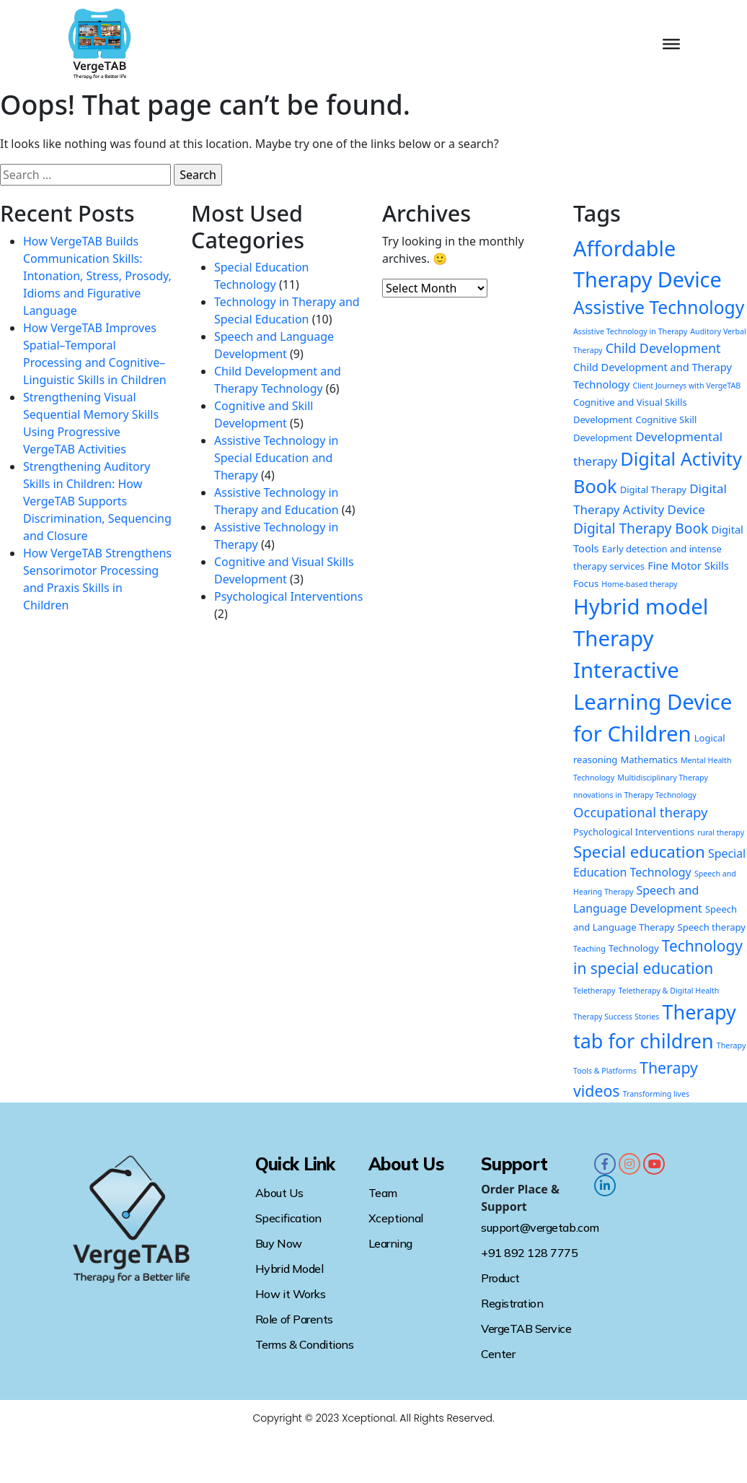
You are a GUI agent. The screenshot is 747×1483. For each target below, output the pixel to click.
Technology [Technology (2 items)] (634, 947)
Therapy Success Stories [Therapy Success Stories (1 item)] (616, 1017)
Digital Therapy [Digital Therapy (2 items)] (653, 489)
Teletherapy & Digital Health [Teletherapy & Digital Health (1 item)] (669, 991)
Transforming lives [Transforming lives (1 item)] (656, 1094)
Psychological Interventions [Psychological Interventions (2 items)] (633, 831)
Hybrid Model (289, 1268)
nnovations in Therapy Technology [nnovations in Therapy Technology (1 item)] (635, 795)
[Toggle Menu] (671, 44)
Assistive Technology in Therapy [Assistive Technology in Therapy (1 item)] (630, 331)
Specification (288, 1218)
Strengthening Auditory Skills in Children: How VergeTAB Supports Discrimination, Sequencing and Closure (97, 501)
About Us (279, 1193)
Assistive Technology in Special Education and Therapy (276, 457)
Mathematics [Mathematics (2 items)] (649, 759)
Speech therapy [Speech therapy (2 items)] (712, 927)
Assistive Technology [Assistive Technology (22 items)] (658, 307)
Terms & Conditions (304, 1344)
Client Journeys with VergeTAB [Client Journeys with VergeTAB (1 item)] (686, 385)
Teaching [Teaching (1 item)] (589, 949)
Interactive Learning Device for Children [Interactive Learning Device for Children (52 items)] (652, 702)
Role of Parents (294, 1319)
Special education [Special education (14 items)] (639, 851)
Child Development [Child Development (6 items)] (663, 348)
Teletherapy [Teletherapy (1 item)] (594, 991)
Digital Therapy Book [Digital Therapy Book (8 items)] (640, 528)
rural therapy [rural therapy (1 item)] (720, 832)
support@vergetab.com (539, 1227)
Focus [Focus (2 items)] (585, 583)
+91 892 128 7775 (529, 1252)
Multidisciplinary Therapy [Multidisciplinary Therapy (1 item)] (662, 778)
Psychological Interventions (288, 596)
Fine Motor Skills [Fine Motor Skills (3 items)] (688, 565)
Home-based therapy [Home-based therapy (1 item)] (639, 584)
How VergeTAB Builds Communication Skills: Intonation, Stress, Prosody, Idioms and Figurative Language (97, 275)
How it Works (290, 1294)
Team (382, 1193)
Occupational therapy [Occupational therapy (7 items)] (640, 812)
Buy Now (278, 1243)
